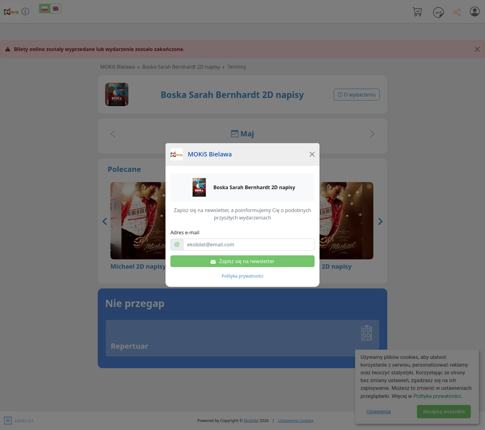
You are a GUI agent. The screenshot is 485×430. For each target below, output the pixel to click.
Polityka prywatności (243, 276)
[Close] (312, 154)
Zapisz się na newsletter (243, 261)
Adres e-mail (185, 232)
